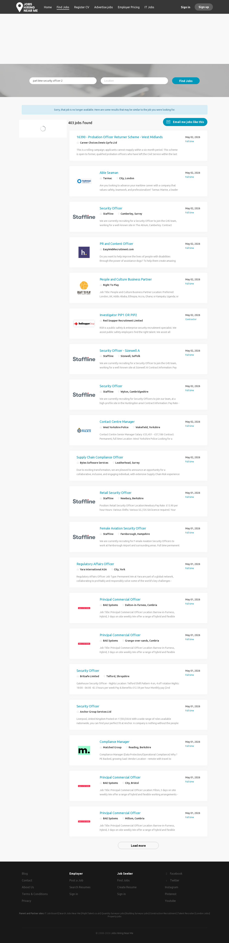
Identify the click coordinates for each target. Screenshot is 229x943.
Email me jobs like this (188, 122)
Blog (25, 873)
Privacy (26, 900)
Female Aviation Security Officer (123, 528)
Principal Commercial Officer (120, 599)
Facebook (176, 873)
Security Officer (111, 208)
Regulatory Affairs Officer (95, 563)
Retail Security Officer (115, 492)
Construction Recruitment (163, 913)
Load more (138, 845)
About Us (28, 887)
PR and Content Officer (116, 243)
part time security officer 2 (43, 131)
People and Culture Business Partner (126, 279)
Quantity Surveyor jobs (113, 913)
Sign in (185, 7)
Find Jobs (186, 81)
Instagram (171, 887)
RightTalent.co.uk (91, 913)
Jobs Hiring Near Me (122, 933)
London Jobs (202, 913)
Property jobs (114, 916)
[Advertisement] (114, 39)
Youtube (170, 900)
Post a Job (76, 880)
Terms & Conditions (35, 893)
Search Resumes (80, 887)
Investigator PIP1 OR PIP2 (118, 314)
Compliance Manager (115, 741)
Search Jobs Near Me (70, 913)
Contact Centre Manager (117, 421)
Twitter (174, 880)
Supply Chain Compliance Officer (100, 457)
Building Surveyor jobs (137, 913)
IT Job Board (51, 913)
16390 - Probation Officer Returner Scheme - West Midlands (120, 137)
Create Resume (127, 887)
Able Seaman (109, 172)
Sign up (204, 7)
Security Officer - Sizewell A (120, 350)
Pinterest (170, 893)
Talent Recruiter (186, 913)
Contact (27, 880)
